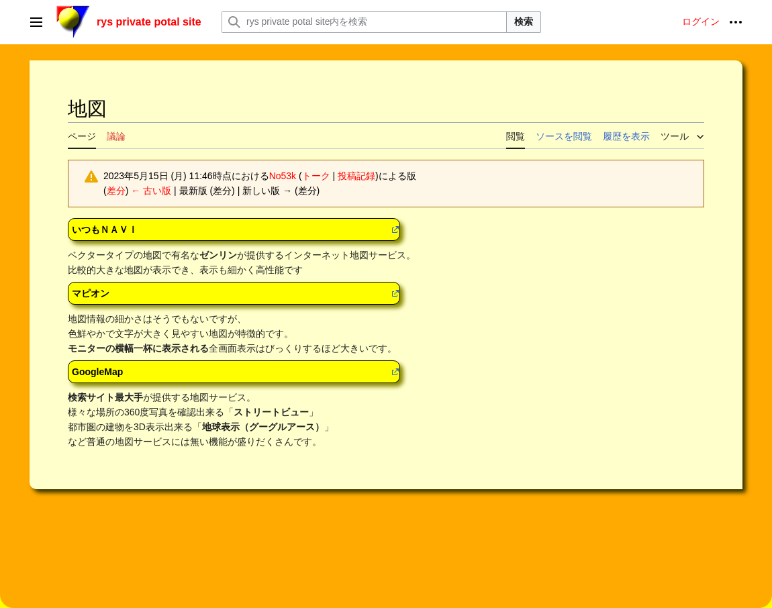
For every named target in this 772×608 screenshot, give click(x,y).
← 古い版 (151, 190)
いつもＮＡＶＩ (105, 229)
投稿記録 (356, 175)
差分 (116, 190)
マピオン (90, 293)
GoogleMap (97, 371)
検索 (523, 21)
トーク (316, 175)
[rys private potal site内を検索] (364, 22)
